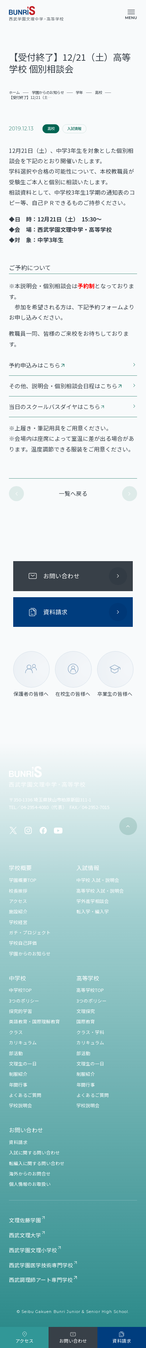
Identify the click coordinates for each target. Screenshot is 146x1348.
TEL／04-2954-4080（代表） (37, 807)
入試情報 (74, 128)
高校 (51, 128)
